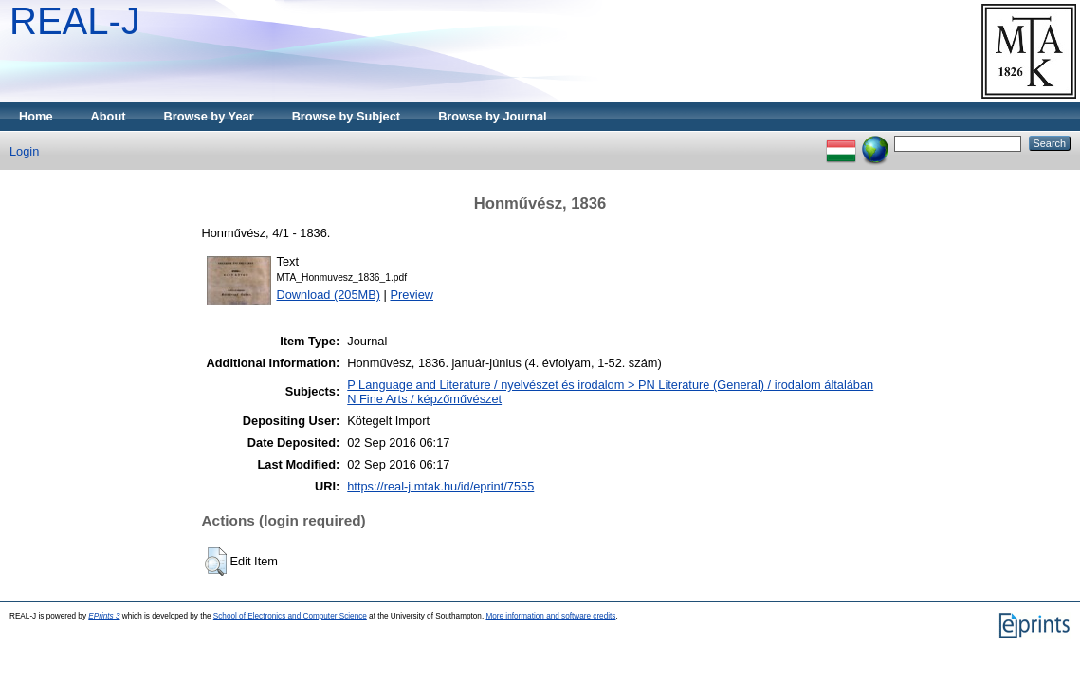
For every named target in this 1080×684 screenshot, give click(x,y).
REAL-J (74, 21)
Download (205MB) (329, 294)
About (108, 116)
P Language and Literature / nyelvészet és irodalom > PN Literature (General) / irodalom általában (610, 385)
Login (24, 151)
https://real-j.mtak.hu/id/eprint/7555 (440, 486)
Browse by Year (209, 116)
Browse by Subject (346, 116)
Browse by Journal (492, 116)
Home (36, 116)
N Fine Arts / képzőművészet (424, 399)
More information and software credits (550, 616)
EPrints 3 (103, 616)
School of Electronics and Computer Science (290, 616)
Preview (411, 294)
